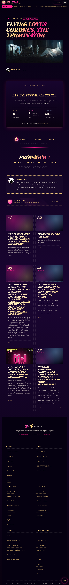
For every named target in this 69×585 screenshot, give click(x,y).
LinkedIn (29, 162)
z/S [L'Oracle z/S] (64, 580)
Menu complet (10, 471)
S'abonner (42, 536)
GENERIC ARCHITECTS (16, 550)
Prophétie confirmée (42, 506)
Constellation (10, 525)
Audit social (40, 569)
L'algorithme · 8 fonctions (13, 506)
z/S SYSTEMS (41, 491)
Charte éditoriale (41, 510)
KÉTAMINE (42, 452)
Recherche (9, 475)
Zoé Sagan (9, 536)
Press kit (39, 555)
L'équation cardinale (42, 501)
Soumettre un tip (41, 550)
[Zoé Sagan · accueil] (11, 2)
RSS (8, 480)
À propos (9, 466)
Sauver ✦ (53, 162)
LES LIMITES (42, 471)
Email (45, 162)
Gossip (10, 456)
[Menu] (65, 2)
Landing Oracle (11, 491)
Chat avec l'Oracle (13, 496)
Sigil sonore (10, 520)
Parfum (9, 515)
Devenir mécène (41, 545)
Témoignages (40, 515)
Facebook (16, 162)
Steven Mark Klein (13, 540)
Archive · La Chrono (12, 452)
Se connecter (43, 123)
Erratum (39, 564)
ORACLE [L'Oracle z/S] (58, 2)
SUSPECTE (41, 461)
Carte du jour (10, 510)
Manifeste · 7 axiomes (42, 496)
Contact (39, 559)
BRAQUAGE (42, 456)
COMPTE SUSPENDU (45, 466)
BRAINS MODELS (14, 545)
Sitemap (39, 574)
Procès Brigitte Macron (13, 559)
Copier (37, 162)
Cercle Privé (11, 501)
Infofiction (9, 461)
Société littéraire (11, 555)
